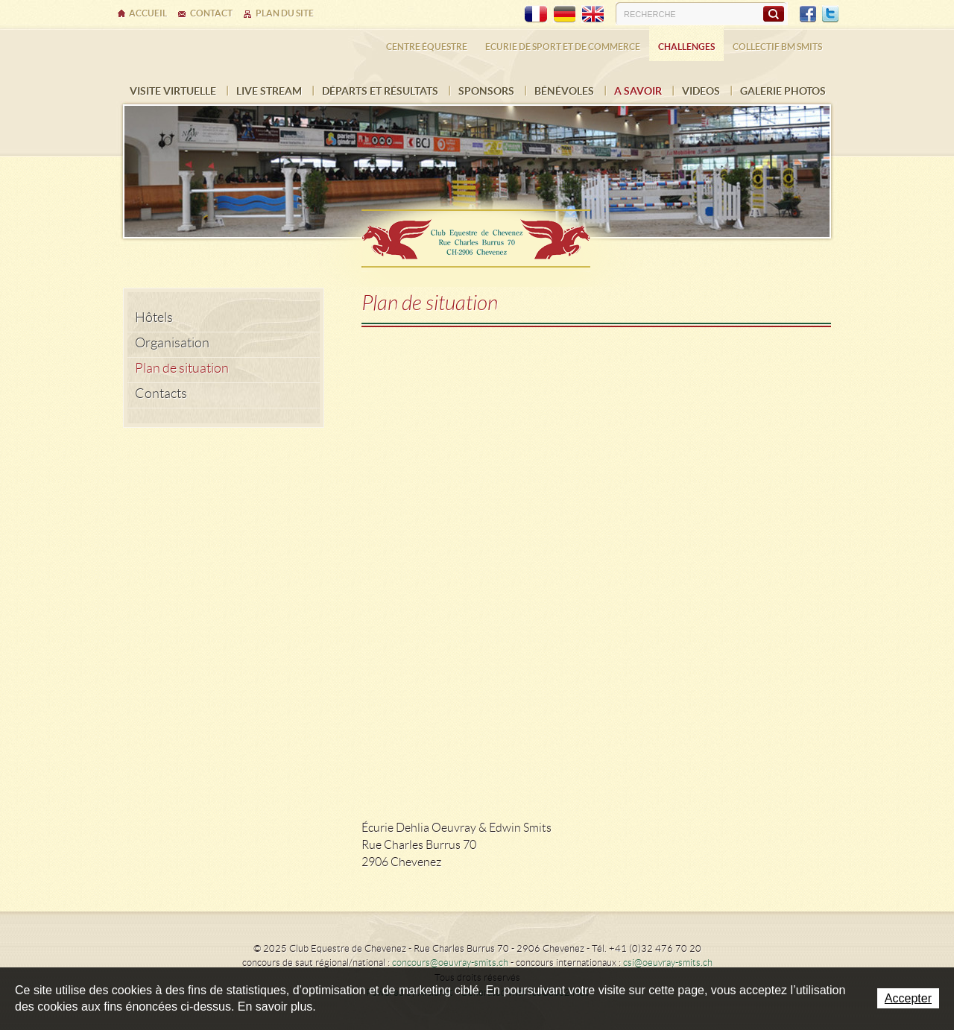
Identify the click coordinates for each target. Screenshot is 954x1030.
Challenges (686, 46)
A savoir (638, 91)
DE (564, 14)
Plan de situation (182, 368)
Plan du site (285, 13)
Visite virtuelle (173, 91)
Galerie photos (783, 91)
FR (536, 14)
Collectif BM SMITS (777, 46)
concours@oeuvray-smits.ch (450, 962)
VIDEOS (701, 91)
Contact (211, 13)
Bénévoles (564, 91)
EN (592, 14)
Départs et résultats (380, 91)
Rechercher (773, 13)
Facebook (808, 14)
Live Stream (269, 91)
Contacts (161, 393)
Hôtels (154, 317)
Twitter (830, 14)
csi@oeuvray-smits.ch (668, 962)
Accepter (908, 998)
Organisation (172, 342)
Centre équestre (426, 46)
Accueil (148, 13)
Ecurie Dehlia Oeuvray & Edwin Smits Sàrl (477, 233)
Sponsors (486, 91)
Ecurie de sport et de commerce (562, 46)
